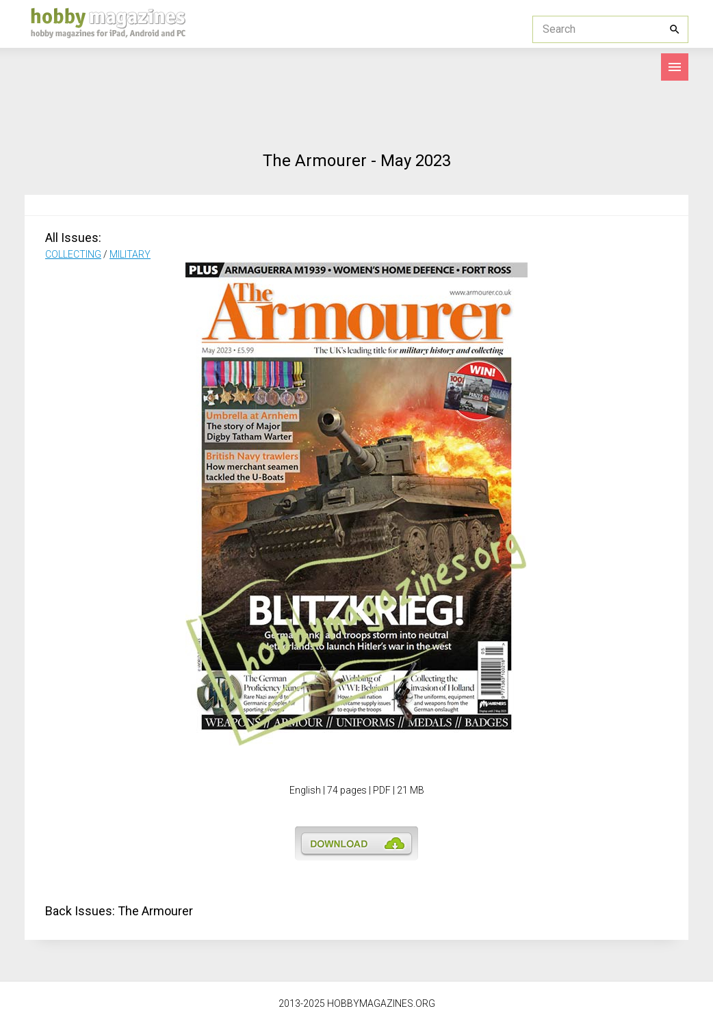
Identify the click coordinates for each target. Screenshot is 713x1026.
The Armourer (155, 911)
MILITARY (130, 254)
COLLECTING (73, 254)
